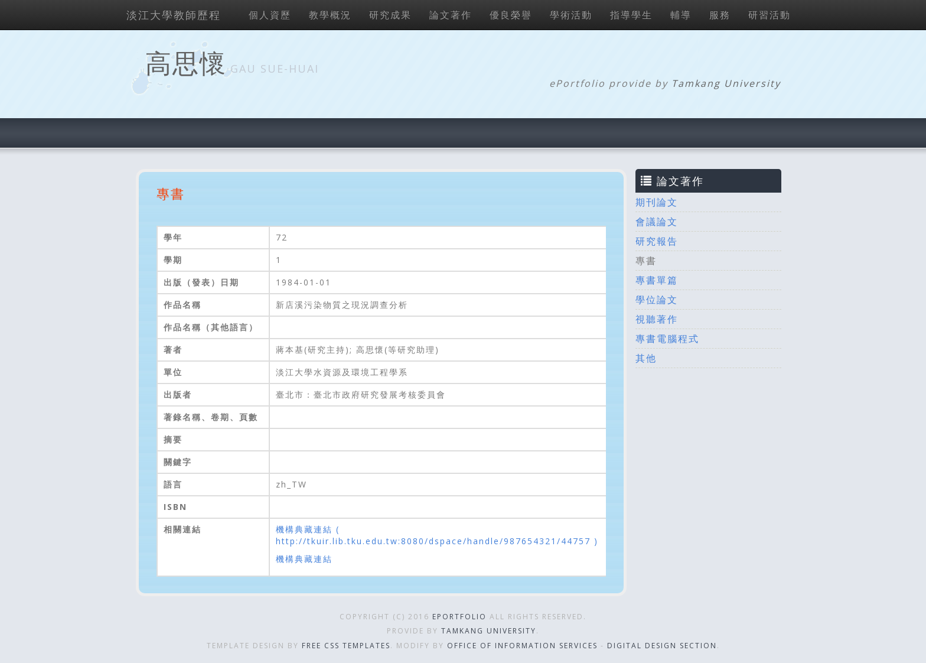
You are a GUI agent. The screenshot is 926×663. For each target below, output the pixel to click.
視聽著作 (656, 319)
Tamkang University (726, 83)
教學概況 (330, 14)
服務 (720, 14)
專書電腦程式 (667, 338)
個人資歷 (270, 14)
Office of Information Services (522, 646)
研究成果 (390, 14)
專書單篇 (656, 280)
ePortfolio (459, 617)
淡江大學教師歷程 (173, 15)
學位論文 (656, 299)
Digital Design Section (662, 646)
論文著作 (450, 14)
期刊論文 (656, 202)
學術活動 (571, 14)
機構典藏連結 (304, 558)
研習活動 (769, 14)
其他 (646, 358)
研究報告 (656, 241)
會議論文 (656, 221)
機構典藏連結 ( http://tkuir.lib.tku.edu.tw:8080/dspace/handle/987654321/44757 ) (437, 535)
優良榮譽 (511, 14)
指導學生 (631, 14)
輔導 (681, 14)
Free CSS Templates (346, 646)
